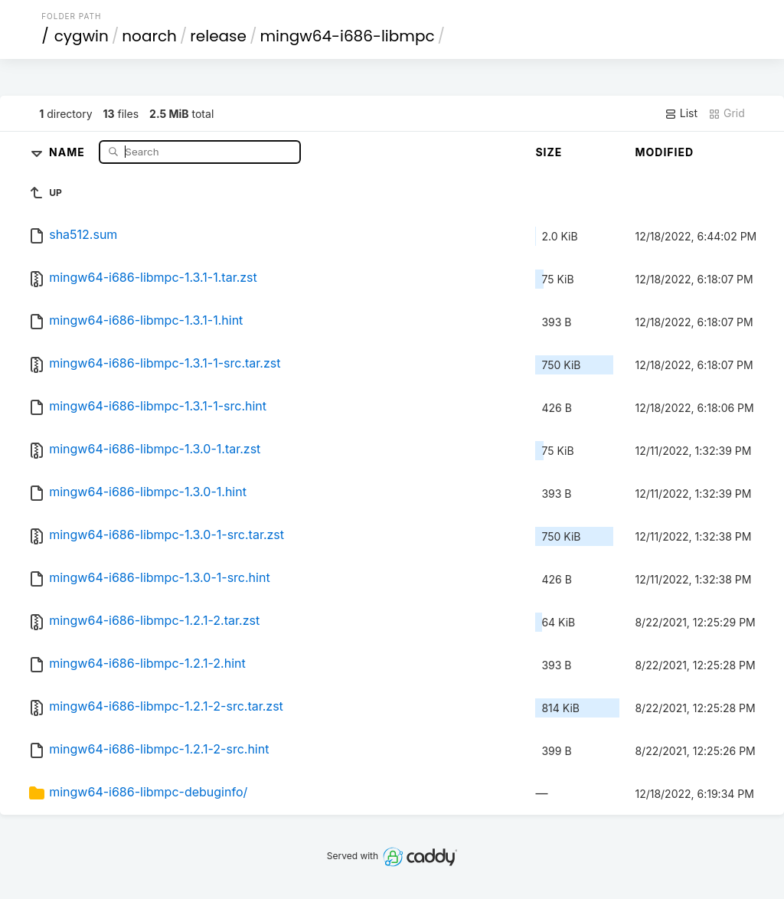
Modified (664, 152)
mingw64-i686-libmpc (347, 36)
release (218, 36)
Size (548, 152)
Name (68, 151)
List (681, 113)
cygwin (81, 36)
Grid (726, 113)
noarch (149, 36)
